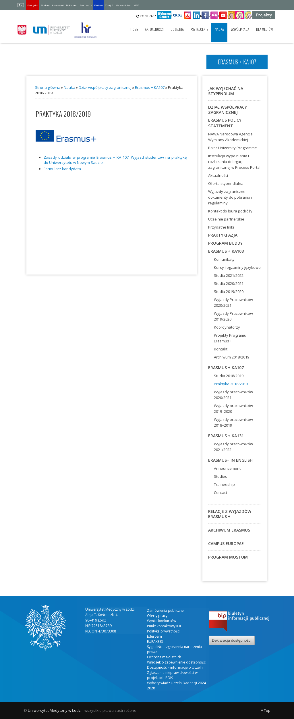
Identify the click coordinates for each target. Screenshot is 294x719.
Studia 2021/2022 (228, 275)
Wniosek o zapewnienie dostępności (176, 662)
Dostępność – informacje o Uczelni (175, 667)
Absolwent (58, 5)
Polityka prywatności (163, 631)
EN (20, 5)
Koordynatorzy (227, 327)
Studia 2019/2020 (228, 291)
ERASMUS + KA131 (226, 435)
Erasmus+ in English (230, 460)
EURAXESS (155, 641)
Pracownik (86, 5)
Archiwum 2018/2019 (231, 357)
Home (134, 29)
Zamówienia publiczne (165, 610)
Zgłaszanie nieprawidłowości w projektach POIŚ (172, 675)
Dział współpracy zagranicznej (105, 87)
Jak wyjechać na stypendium (225, 91)
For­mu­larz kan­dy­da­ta (62, 168)
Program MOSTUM (228, 557)
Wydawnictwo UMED (127, 5)
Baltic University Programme (232, 147)
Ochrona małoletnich (164, 657)
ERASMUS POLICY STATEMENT (224, 123)
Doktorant (72, 5)
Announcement (227, 468)
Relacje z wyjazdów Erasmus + (229, 514)
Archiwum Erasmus (229, 530)
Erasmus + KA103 (226, 251)
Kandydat (32, 5)
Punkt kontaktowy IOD (165, 626)
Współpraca (240, 29)
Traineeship (224, 484)
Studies (220, 476)
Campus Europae (226, 543)
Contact (220, 492)
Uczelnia (177, 29)
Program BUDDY (225, 243)
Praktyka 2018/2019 (231, 383)
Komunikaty (224, 259)
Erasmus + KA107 (150, 87)
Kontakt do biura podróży (230, 211)
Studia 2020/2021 (228, 283)
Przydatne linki (221, 227)
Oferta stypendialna (225, 183)
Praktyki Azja (222, 235)
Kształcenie (199, 29)
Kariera (98, 5)
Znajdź (109, 5)
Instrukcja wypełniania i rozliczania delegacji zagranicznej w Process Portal (234, 161)
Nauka (219, 29)
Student (45, 5)
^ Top (265, 710)
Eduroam (154, 636)
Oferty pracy (157, 615)
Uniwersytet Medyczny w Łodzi (55, 710)
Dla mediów (264, 29)
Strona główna (47, 87)
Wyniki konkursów (161, 620)
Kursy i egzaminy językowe (237, 267)
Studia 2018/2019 (228, 375)
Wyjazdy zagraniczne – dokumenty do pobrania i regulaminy (230, 197)
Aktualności (154, 29)
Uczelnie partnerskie (226, 219)
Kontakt (220, 349)
